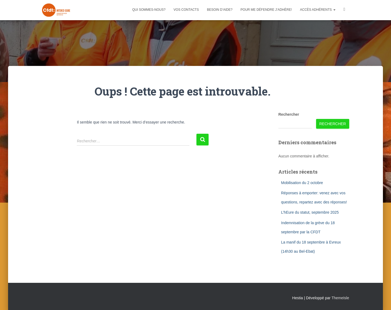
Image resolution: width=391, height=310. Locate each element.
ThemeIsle (340, 298)
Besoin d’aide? (220, 10)
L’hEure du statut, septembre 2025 (310, 212)
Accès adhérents (317, 10)
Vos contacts (186, 10)
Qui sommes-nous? (148, 10)
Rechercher (288, 114)
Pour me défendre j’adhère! (266, 10)
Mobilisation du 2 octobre (302, 183)
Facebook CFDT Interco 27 (344, 10)
